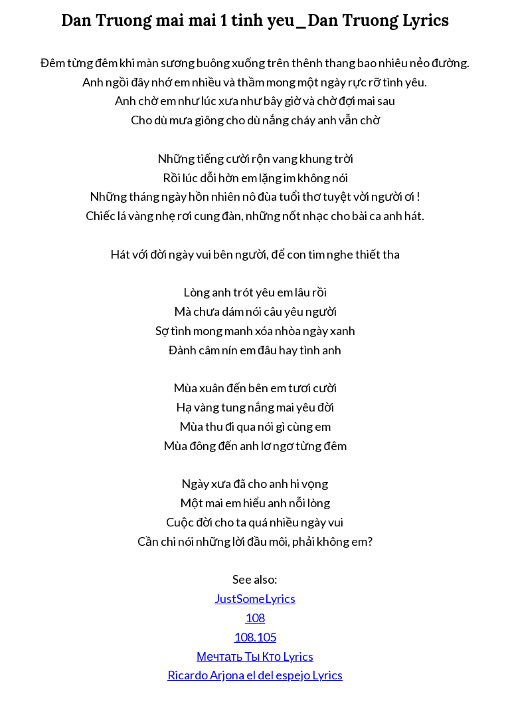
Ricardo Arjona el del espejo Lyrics (255, 674)
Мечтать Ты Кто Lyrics (255, 656)
